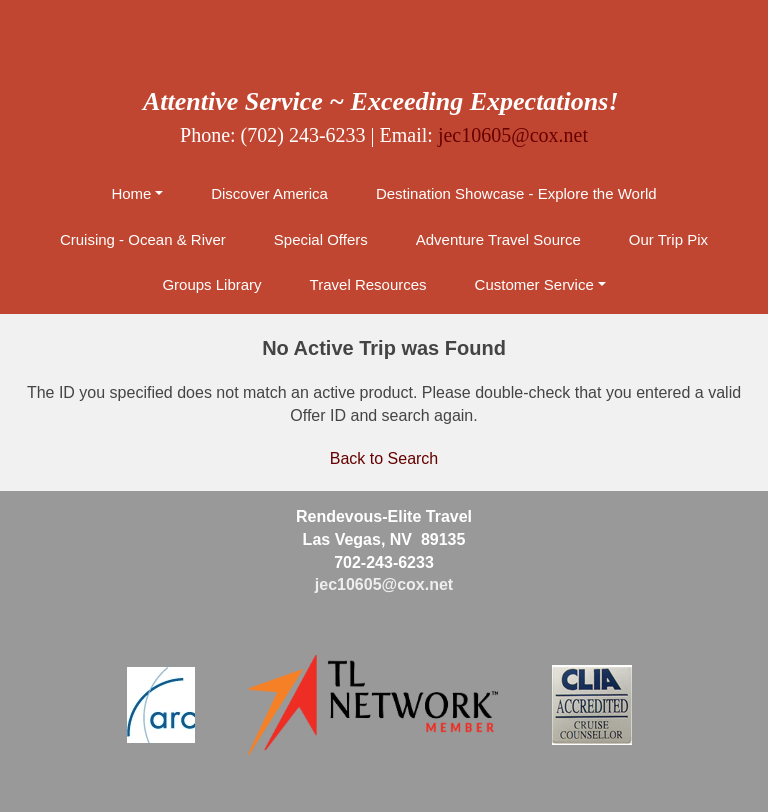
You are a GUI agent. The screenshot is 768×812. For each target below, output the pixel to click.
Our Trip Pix (668, 239)
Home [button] (131, 193)
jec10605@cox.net (513, 135)
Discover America (269, 193)
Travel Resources (368, 284)
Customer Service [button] (534, 284)
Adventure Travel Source (498, 239)
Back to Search (384, 458)
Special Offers (321, 239)
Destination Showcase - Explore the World (516, 193)
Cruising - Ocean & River (143, 239)
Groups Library (211, 284)
